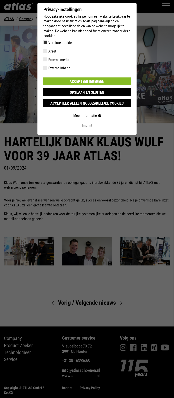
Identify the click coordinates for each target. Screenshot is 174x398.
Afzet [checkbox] (52, 51)
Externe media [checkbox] (58, 59)
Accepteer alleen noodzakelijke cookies (87, 103)
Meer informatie (87, 115)
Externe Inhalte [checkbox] (59, 68)
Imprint (87, 125)
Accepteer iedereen (87, 81)
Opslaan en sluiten (87, 92)
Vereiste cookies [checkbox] (61, 42)
